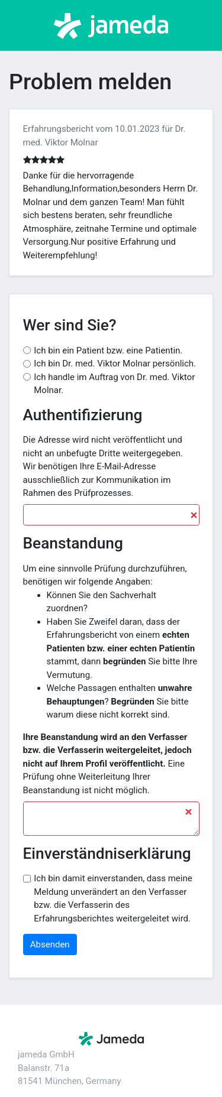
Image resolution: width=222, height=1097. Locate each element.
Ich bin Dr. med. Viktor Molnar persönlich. (115, 363)
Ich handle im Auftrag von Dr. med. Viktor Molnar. (114, 384)
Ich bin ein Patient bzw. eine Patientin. (108, 350)
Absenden (50, 944)
